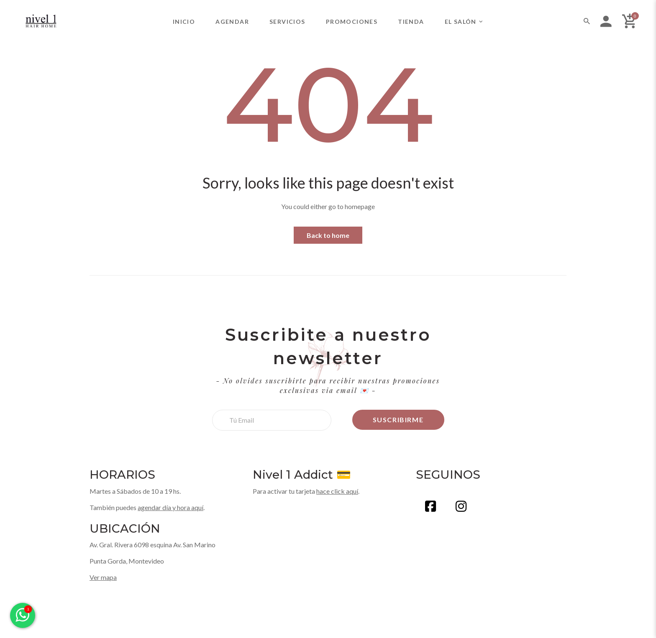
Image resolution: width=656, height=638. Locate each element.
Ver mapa (103, 577)
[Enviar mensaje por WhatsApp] (22, 615)
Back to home (328, 235)
